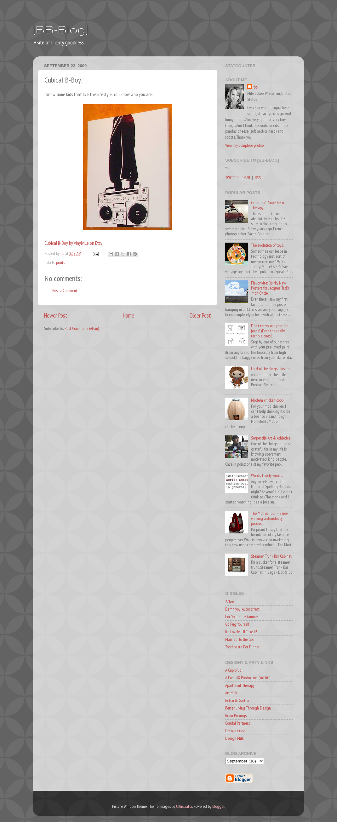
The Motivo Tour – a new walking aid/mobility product (269, 518)
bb (255, 87)
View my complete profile (244, 145)
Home (128, 315)
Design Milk (234, 738)
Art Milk (231, 693)
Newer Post (55, 315)
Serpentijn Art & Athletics (270, 438)
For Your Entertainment (243, 616)
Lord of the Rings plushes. (271, 368)
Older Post (200, 315)
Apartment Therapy (239, 685)
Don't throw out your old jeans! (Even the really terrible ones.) (269, 331)
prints (60, 262)
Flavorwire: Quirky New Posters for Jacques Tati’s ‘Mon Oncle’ (270, 288)
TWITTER (232, 178)
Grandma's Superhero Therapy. (267, 205)
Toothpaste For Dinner (242, 647)
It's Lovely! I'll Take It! (241, 632)
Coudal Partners (237, 723)
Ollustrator (184, 806)
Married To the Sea (239, 639)
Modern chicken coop (267, 400)
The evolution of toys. (267, 245)
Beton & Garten (237, 700)
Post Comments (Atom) (82, 328)
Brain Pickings (236, 715)
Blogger (218, 806)
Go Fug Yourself (237, 624)
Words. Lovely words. (267, 475)
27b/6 (229, 601)
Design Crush (235, 730)
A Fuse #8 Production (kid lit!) (247, 678)
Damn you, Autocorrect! (242, 609)
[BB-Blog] (60, 29)
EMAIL (246, 178)
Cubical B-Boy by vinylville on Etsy (73, 243)
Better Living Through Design (248, 708)
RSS (258, 178)
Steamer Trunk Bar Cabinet (271, 556)
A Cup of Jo (233, 670)
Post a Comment (64, 290)
